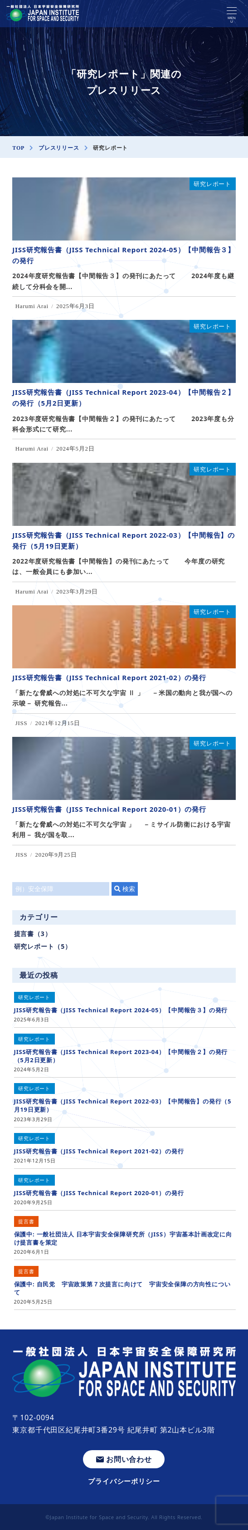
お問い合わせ (124, 1459)
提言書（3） (33, 933)
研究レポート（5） (43, 946)
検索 (124, 888)
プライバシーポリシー (124, 1481)
